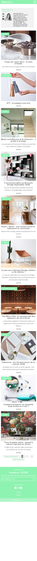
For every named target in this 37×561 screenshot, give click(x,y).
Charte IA (18, 492)
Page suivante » (18, 459)
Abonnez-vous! (18, 469)
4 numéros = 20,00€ (18, 472)
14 (32, 456)
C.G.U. (18, 493)
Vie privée (18, 495)
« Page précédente (11, 456)
